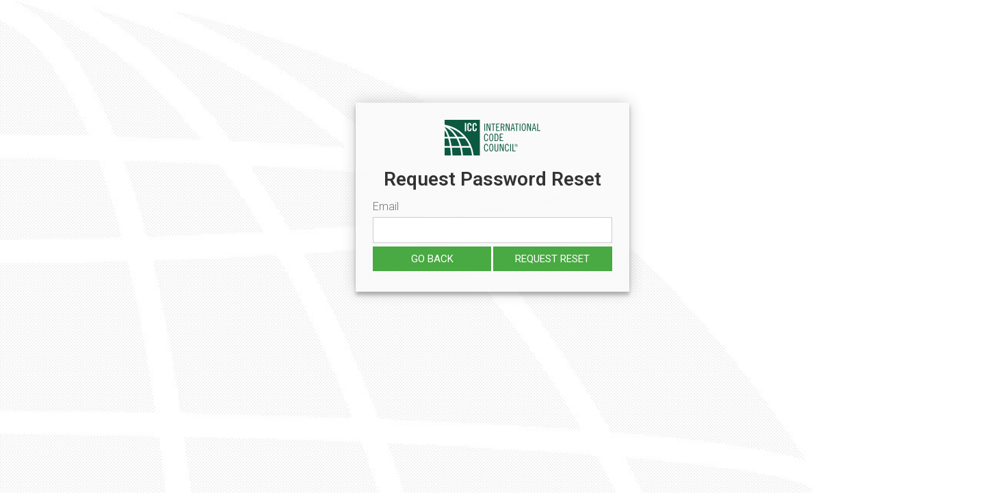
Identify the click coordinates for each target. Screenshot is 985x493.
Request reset (552, 259)
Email (386, 206)
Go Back (432, 259)
